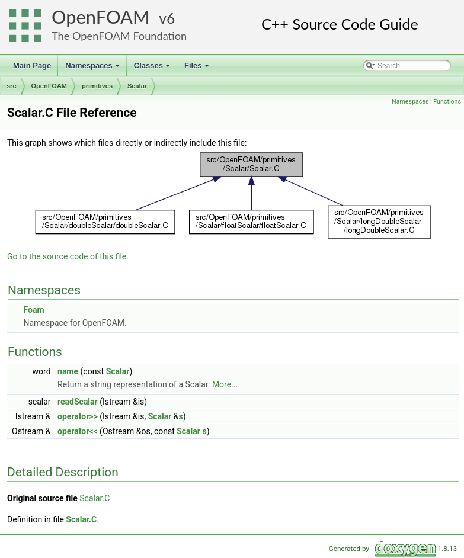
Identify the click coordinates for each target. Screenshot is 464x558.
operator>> (77, 416)
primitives (97, 85)
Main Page (32, 65)
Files (197, 68)
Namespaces (93, 68)
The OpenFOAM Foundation (119, 35)
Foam (33, 310)
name (67, 371)
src (12, 85)
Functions (447, 101)
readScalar (77, 401)
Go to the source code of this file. (68, 256)
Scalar (137, 85)
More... (225, 384)
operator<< (77, 431)
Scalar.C (94, 498)
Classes (153, 68)
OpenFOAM (101, 17)
